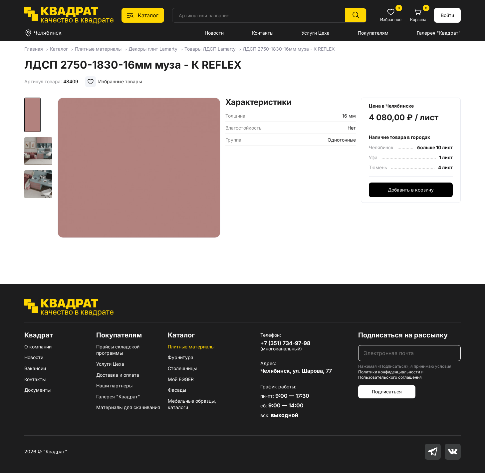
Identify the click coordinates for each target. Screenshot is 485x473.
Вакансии (35, 368)
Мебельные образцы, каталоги (192, 404)
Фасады (177, 390)
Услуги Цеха (316, 33)
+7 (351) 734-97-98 (285, 343)
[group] (139, 181)
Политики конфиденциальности (389, 371)
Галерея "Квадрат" (439, 33)
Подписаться (387, 391)
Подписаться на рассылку (403, 335)
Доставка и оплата (117, 375)
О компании (38, 346)
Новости (214, 33)
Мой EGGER (181, 379)
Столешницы (182, 368)
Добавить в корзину (411, 190)
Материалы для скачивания (128, 407)
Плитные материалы (191, 346)
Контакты (262, 33)
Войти (447, 15)
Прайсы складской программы (117, 350)
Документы (37, 390)
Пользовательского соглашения (390, 377)
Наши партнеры (114, 385)
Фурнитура (180, 357)
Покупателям (373, 33)
